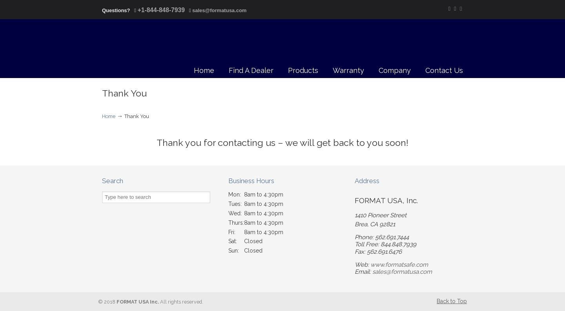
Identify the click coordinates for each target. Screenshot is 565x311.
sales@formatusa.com (219, 10)
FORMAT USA (136, 43)
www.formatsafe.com (399, 264)
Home (108, 116)
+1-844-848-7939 (161, 10)
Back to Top (452, 301)
